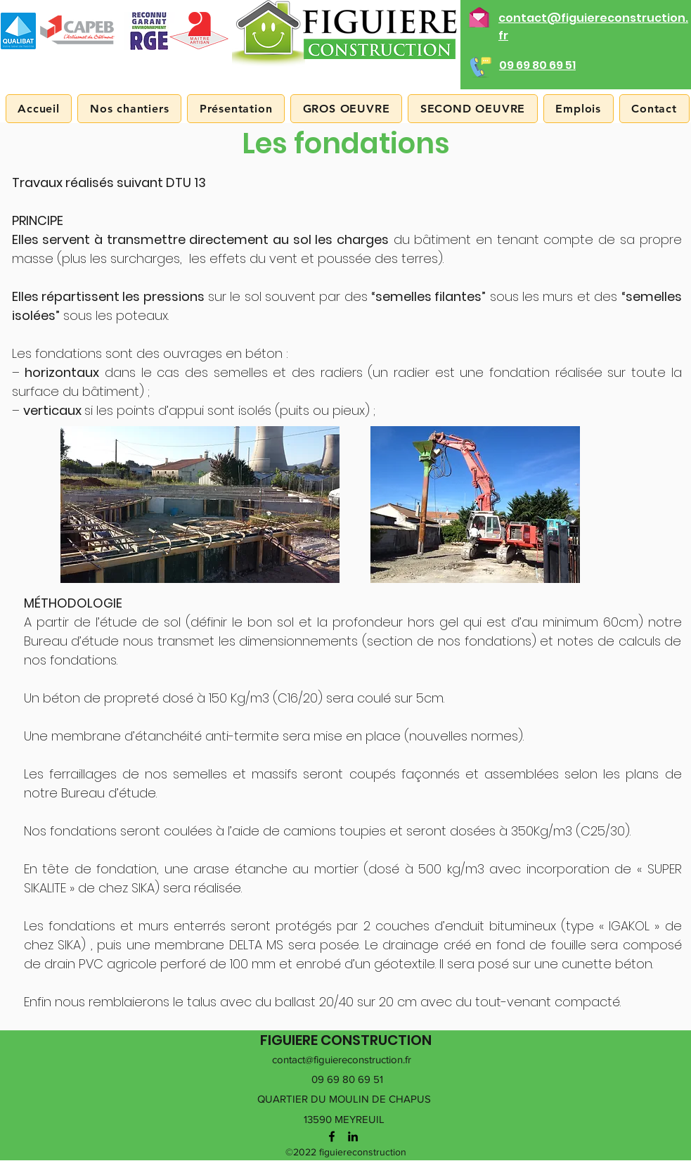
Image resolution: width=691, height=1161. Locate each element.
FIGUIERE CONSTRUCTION (346, 1040)
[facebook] (332, 1136)
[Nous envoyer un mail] (479, 15)
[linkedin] (353, 1136)
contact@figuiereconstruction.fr (341, 1059)
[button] (236, 108)
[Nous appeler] (479, 65)
